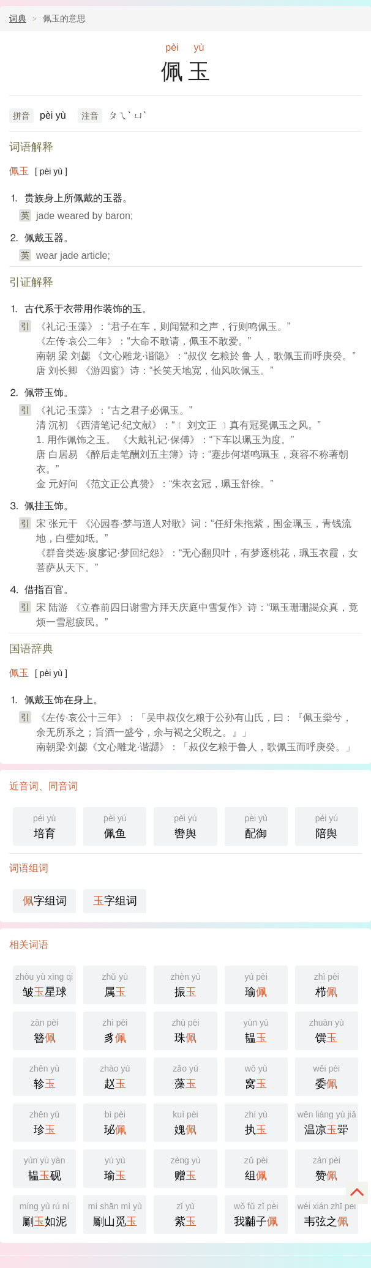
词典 (17, 18)
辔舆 (185, 825)
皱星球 (45, 983)
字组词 (45, 901)
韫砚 (44, 1167)
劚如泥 (44, 1213)
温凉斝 (327, 1121)
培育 (44, 825)
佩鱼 (115, 825)
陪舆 (327, 825)
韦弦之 (327, 1213)
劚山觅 (115, 1213)
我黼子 (256, 1213)
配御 (256, 825)
